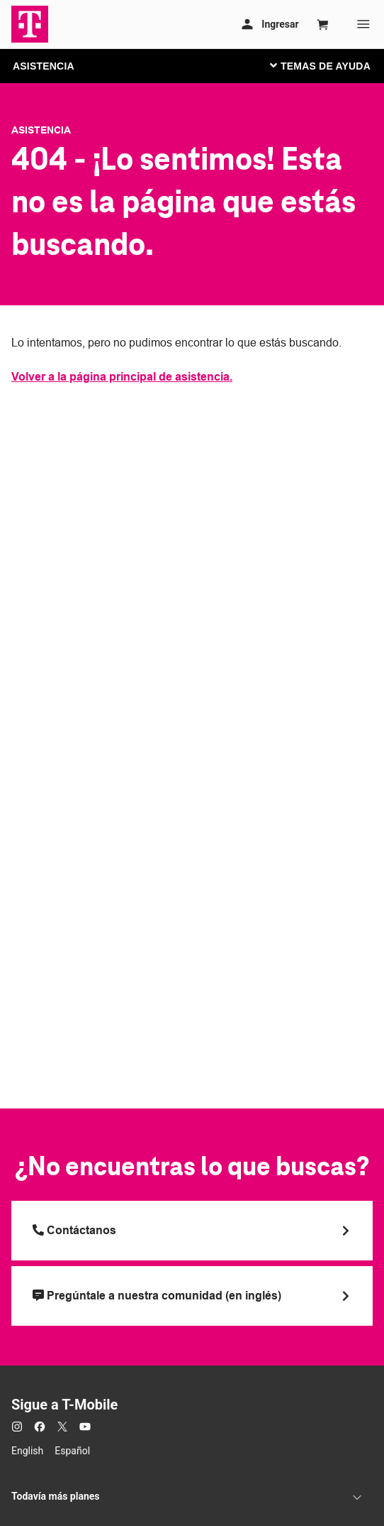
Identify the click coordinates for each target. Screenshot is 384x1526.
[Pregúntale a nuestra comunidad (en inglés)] (192, 1296)
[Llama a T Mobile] (192, 1230)
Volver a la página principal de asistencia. (121, 376)
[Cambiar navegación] (331, 65)
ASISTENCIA (43, 66)
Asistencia (41, 130)
